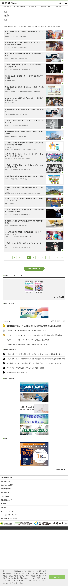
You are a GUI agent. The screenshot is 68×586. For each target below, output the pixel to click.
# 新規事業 (32, 6)
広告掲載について (6, 500)
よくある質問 (5, 492)
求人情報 (3, 503)
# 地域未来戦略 (45, 6)
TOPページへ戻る (34, 268)
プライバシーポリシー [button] (17, 583)
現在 (52, 321)
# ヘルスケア (7, 6)
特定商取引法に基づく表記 (9, 518)
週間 (58, 321)
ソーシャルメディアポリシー (10, 515)
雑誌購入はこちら (6, 489)
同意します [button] (57, 577)
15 (62, 257)
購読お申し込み (5, 481)
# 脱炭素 (58, 6)
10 (47, 257)
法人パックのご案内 (7, 485)
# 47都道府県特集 (19, 6)
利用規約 (3, 507)
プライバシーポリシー (7, 511)
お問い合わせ (5, 496)
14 (57, 257)
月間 (63, 321)
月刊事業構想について (7, 477)
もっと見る (58, 297)
